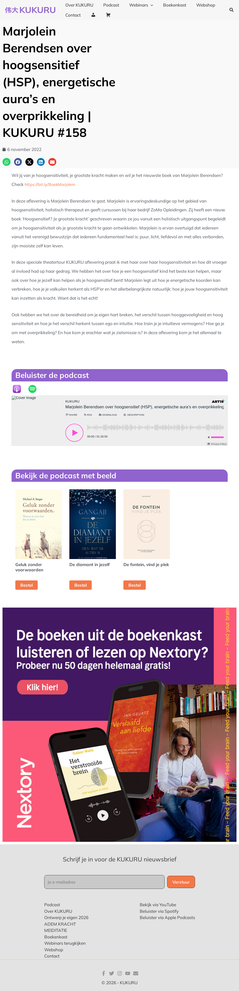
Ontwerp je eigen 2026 (66, 917)
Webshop (53, 949)
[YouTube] (127, 973)
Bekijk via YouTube (158, 904)
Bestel (26, 585)
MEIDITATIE (55, 930)
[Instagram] (119, 973)
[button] (231, 10)
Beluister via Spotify (159, 911)
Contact (52, 956)
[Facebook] (103, 973)
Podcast (52, 904)
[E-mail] (135, 973)
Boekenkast (55, 936)
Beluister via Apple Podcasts (167, 917)
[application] (146, 5)
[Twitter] (111, 973)
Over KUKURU (58, 911)
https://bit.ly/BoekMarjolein (51, 184)
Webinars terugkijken (65, 943)
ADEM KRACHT (60, 923)
